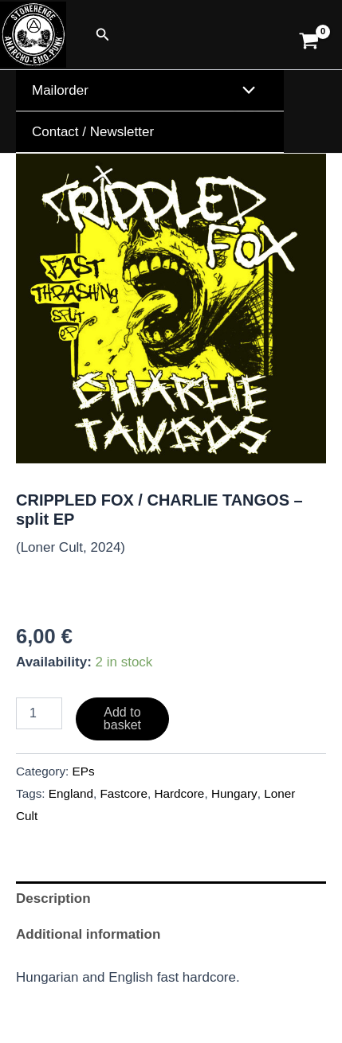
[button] (103, 35)
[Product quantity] (39, 713)
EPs (84, 771)
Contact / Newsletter (93, 131)
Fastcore (123, 793)
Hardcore (179, 793)
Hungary (234, 793)
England (71, 793)
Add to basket (122, 718)
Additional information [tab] (88, 934)
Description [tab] (53, 898)
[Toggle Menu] (245, 91)
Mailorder (60, 90)
